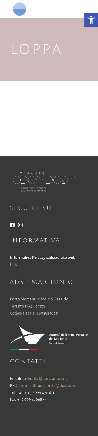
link (13, 264)
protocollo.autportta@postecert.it (49, 385)
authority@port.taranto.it (44, 378)
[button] (91, 20)
